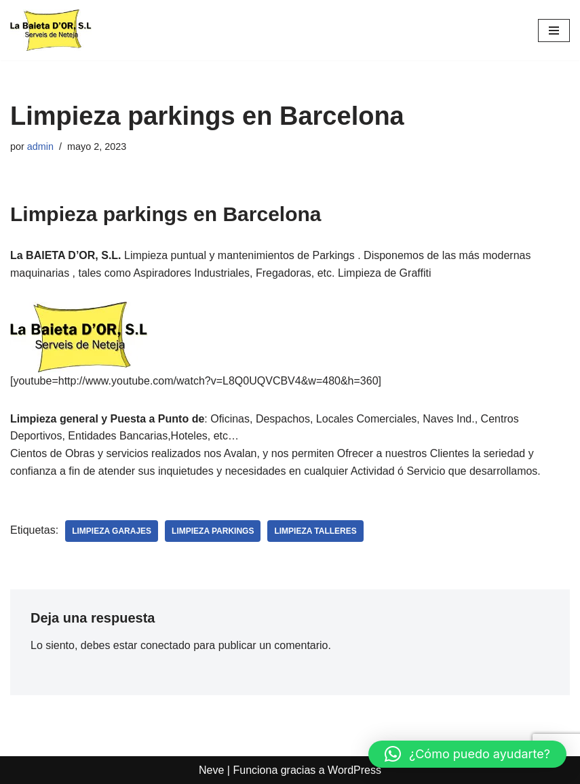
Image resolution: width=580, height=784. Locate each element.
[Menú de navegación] (554, 30)
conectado (165, 645)
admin (40, 146)
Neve (211, 770)
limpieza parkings (213, 531)
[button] (467, 754)
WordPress (354, 770)
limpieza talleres (315, 531)
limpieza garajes (111, 531)
